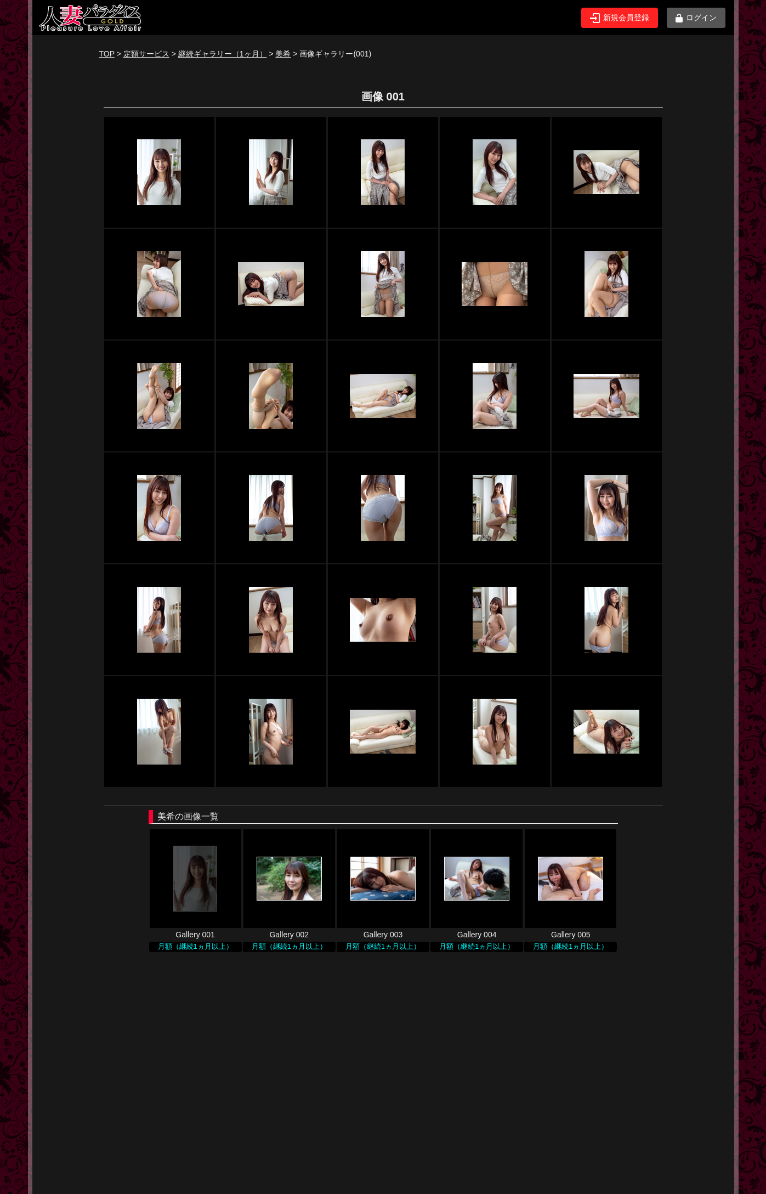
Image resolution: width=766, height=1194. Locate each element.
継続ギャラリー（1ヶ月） (222, 53)
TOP (107, 53)
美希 (283, 53)
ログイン (696, 17)
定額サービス (146, 53)
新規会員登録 (619, 18)
